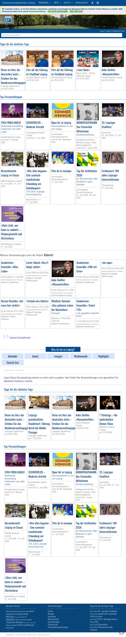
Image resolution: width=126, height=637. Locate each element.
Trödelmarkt (10, 622)
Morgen (19, 622)
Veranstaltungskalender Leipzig (18, 2)
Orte (56, 2)
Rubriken (44, 2)
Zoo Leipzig (17, 614)
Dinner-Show (10, 628)
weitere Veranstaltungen (16, 337)
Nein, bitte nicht (76, 11)
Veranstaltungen (9, 370)
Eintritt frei (24, 617)
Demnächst (9, 611)
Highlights (81, 2)
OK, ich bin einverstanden (57, 11)
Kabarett (29, 620)
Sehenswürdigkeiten (11, 625)
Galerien (17, 620)
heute (102, 31)
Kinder (19, 625)
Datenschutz (21, 635)
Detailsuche (53, 624)
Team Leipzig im (43, 635)
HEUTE (67, 2)
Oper (20, 611)
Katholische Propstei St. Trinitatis (18, 381)
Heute (25, 614)
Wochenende (17, 617)
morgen (108, 31)
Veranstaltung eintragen (58, 627)
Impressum (31, 635)
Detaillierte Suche (119, 31)
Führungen (26, 611)
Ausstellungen (28, 625)
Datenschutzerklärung (37, 11)
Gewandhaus (26, 622)
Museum (16, 611)
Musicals (10, 616)
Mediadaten (10, 635)
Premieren (23, 620)
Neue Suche (20, 370)
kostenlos (52, 616)
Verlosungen (32, 622)
